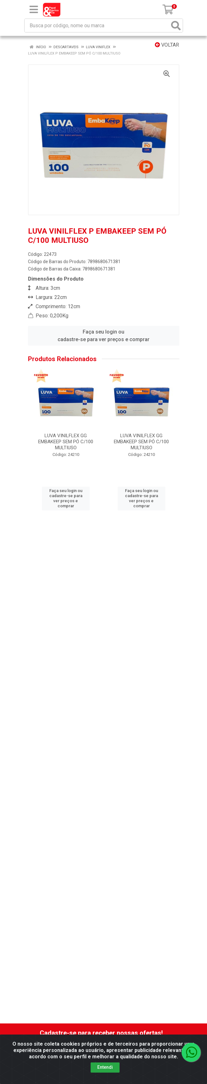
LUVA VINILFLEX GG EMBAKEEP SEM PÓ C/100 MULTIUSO (65, 442)
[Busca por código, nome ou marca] (97, 25)
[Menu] (33, 9)
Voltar (167, 45)
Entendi (105, 1068)
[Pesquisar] (176, 25)
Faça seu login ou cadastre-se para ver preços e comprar (103, 335)
